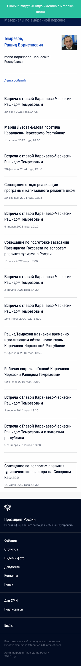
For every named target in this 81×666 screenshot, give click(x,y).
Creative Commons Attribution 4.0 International (32, 645)
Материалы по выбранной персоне (34, 20)
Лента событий (15, 80)
